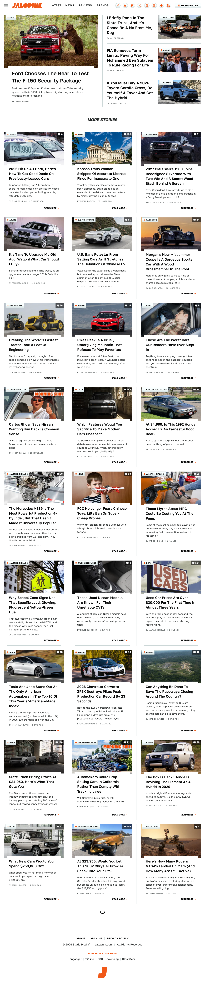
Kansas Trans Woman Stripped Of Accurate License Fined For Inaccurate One (101, 174)
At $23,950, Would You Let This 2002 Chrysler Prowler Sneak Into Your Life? (100, 866)
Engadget (76, 959)
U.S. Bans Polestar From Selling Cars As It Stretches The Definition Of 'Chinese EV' (102, 259)
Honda (149, 742)
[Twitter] (139, 5)
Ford (11, 18)
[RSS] (168, 5)
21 (198, 134)
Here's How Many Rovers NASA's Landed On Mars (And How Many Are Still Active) (170, 866)
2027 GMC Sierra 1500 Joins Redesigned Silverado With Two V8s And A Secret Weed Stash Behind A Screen (169, 176)
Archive (96, 938)
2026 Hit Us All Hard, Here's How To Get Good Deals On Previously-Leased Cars (32, 174)
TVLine (89, 959)
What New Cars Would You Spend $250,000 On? (31, 863)
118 (61, 742)
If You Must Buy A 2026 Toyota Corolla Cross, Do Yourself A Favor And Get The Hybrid (130, 90)
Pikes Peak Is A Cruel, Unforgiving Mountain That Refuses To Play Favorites (99, 345)
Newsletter (188, 5)
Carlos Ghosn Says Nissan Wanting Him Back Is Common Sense (34, 429)
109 (129, 826)
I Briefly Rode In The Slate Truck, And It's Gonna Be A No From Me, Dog (129, 25)
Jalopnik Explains (18, 474)
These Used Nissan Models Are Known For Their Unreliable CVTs (100, 602)
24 (198, 219)
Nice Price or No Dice (156, 390)
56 (129, 219)
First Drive (168, 18)
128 (129, 134)
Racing (166, 50)
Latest (56, 5)
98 (198, 389)
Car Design (151, 134)
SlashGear (128, 959)
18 (61, 652)
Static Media (81, 944)
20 (61, 474)
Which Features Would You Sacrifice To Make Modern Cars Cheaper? (99, 429)
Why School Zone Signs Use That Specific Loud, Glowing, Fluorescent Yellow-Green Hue (32, 605)
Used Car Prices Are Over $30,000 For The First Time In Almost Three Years (170, 602)
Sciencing (113, 959)
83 (61, 826)
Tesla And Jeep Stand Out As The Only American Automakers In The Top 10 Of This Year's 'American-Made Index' (33, 696)
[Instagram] (154, 5)
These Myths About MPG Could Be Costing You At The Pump (169, 513)
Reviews (85, 5)
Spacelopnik (152, 826)
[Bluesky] (125, 5)
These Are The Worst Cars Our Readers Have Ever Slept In (170, 345)
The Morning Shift (18, 390)
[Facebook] (118, 5)
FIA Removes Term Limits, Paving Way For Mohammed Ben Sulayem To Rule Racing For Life (130, 57)
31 (198, 474)
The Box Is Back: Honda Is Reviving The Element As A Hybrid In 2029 (168, 782)
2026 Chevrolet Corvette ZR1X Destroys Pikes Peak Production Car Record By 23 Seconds (101, 694)
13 (129, 474)
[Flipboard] (132, 5)
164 (129, 389)
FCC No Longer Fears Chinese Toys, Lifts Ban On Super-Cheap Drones (102, 513)
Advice (12, 134)
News (69, 5)
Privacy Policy (118, 938)
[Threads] (146, 5)
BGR (100, 959)
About (80, 938)
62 (61, 389)
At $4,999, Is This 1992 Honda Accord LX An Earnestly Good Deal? (171, 429)
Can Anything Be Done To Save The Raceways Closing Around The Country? (169, 691)
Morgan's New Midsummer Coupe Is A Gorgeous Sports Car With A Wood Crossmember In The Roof (169, 262)
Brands (103, 5)
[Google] (161, 5)
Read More (50, 208)
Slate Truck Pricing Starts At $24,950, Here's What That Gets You (32, 782)
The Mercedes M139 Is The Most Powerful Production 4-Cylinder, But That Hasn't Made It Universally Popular (33, 515)
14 (61, 305)
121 (129, 742)
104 (197, 563)
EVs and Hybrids (86, 220)
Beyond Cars (15, 305)
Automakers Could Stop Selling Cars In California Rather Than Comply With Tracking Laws (98, 784)
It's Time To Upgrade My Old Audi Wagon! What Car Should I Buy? (34, 259)
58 (198, 742)
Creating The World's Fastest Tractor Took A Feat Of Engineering (33, 345)
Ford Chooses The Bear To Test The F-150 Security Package (50, 77)
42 (198, 652)
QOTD (148, 305)
